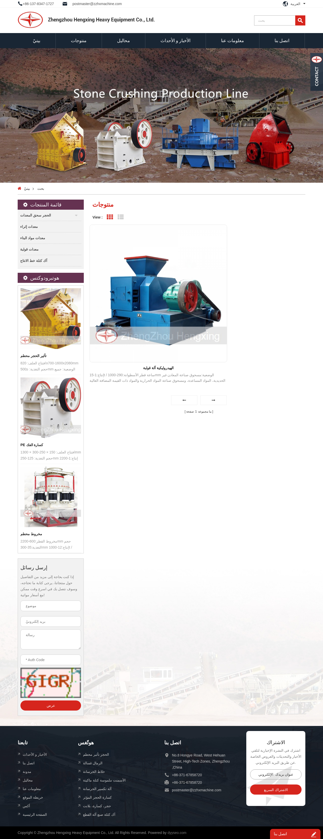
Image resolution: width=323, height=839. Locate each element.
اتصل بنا (282, 40)
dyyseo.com (177, 833)
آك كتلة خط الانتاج (33, 260)
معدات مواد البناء (32, 237)
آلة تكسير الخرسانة (97, 788)
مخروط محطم (31, 534)
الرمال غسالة (92, 763)
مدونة (27, 771)
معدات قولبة (29, 249)
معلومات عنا (232, 40)
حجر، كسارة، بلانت (97, 805)
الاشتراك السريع (276, 790)
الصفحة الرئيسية (35, 814)
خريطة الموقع (33, 797)
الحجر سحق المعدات (35, 215)
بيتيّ (36, 40)
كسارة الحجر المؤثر (97, 797)
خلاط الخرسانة (94, 771)
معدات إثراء (29, 226)
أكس (26, 805)
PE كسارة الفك (31, 445)
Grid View (109, 217)
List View (120, 217)
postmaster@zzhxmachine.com (97, 4)
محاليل (123, 40)
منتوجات (79, 40)
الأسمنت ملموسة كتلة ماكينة (104, 780)
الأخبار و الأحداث (175, 40)
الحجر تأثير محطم (96, 754)
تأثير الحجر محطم (33, 356)
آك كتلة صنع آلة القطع (99, 814)
